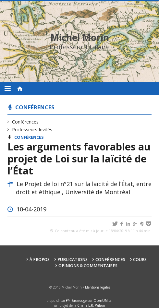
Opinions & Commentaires (87, 265)
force (79, 300)
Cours (140, 259)
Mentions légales (97, 287)
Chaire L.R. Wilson (91, 305)
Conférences (35, 107)
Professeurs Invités (32, 129)
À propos (40, 259)
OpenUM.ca (102, 300)
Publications (72, 259)
